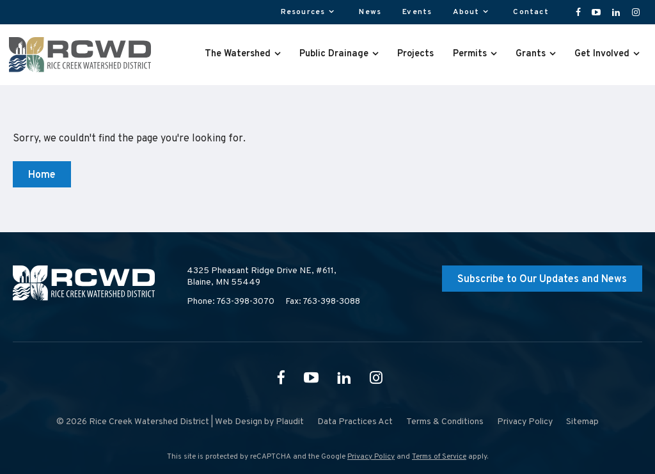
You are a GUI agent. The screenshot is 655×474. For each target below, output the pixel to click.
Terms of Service (439, 456)
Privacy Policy (371, 456)
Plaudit (290, 421)
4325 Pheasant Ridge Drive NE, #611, (261, 276)
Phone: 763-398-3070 (230, 301)
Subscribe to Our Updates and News (542, 279)
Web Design (238, 421)
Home (42, 175)
